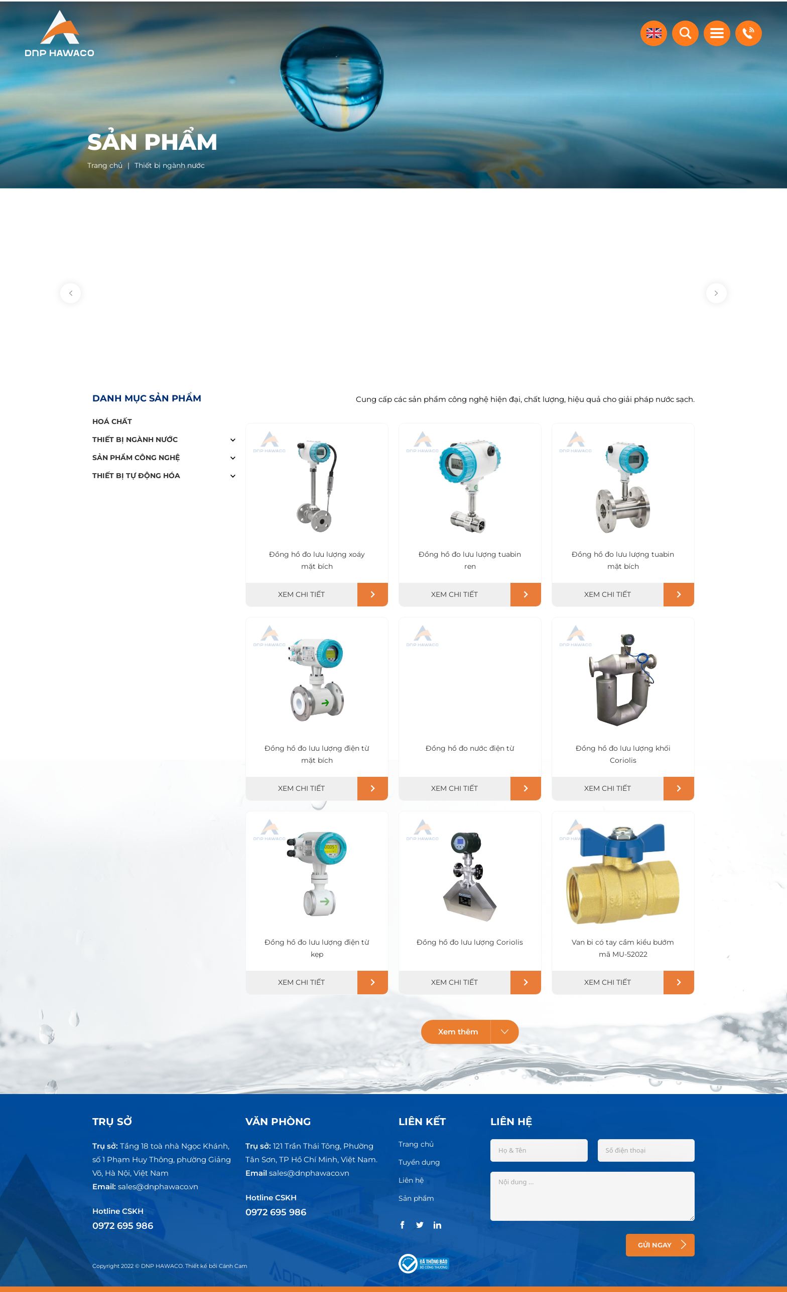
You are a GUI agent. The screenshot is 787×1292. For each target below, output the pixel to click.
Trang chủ (416, 1143)
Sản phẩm (416, 1197)
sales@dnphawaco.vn (158, 1185)
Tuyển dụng (419, 1161)
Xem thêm (479, 1030)
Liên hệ (411, 1179)
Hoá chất (112, 420)
